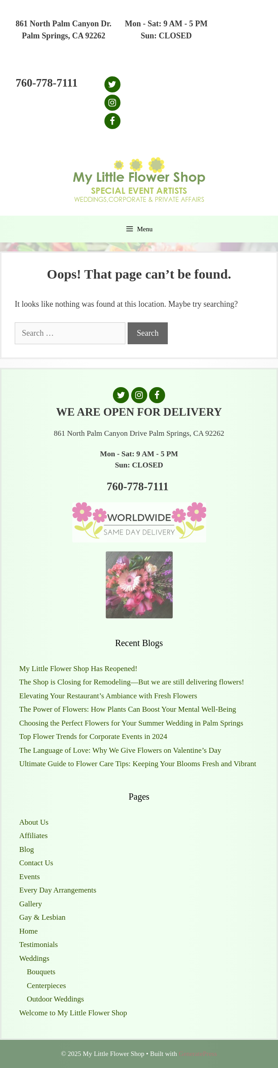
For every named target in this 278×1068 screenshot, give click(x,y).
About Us (34, 822)
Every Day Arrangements (57, 890)
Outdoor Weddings (55, 999)
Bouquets (41, 972)
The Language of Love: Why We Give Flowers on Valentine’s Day (120, 750)
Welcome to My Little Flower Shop (73, 1013)
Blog (26, 849)
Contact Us (36, 863)
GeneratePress (197, 1053)
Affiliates (33, 835)
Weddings (34, 958)
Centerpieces (46, 985)
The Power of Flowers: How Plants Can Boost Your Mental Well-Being (127, 709)
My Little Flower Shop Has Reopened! (78, 668)
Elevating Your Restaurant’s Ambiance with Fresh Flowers (108, 696)
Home (28, 931)
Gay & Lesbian (42, 917)
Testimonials (38, 944)
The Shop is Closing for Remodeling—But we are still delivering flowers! (131, 682)
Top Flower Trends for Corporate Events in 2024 (93, 736)
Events (29, 876)
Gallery (30, 904)
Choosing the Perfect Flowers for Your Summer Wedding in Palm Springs (131, 723)
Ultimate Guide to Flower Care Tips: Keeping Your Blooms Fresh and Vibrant (137, 763)
